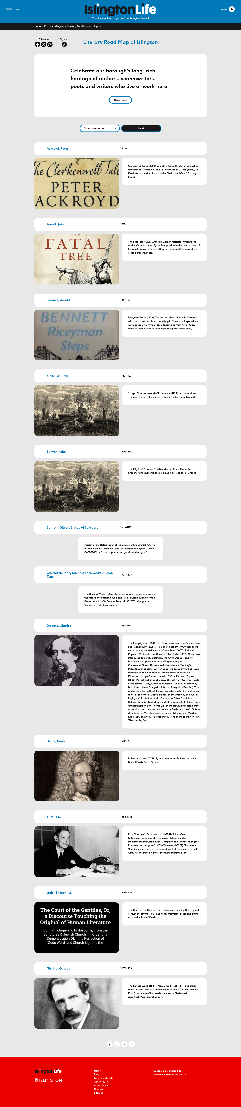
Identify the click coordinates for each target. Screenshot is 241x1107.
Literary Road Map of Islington (84, 26)
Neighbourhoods (103, 1078)
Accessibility (101, 1085)
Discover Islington (54, 26)
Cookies (98, 1089)
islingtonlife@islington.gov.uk (169, 1074)
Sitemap (99, 1092)
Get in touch (101, 1081)
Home (37, 26)
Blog (96, 1074)
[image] (120, 10)
